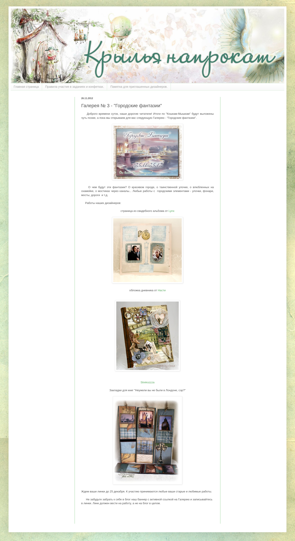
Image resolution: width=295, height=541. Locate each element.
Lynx (171, 211)
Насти (162, 290)
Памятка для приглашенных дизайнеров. (138, 86)
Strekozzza (147, 382)
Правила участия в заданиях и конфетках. (74, 86)
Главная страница (26, 86)
